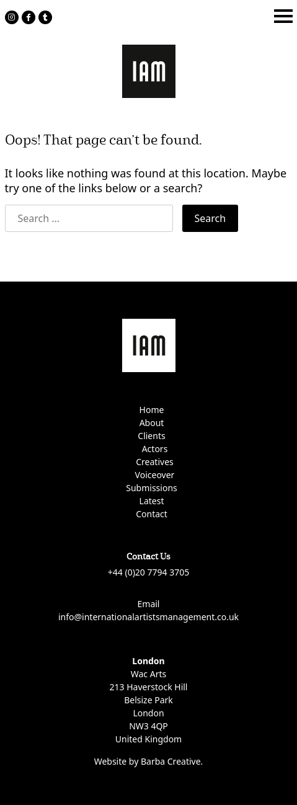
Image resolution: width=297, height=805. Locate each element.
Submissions (151, 488)
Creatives (154, 462)
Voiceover (155, 475)
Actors (155, 449)
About (152, 423)
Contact (151, 514)
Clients (151, 436)
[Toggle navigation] (283, 16)
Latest (152, 501)
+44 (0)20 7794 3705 (148, 572)
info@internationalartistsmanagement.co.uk (148, 617)
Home (152, 410)
